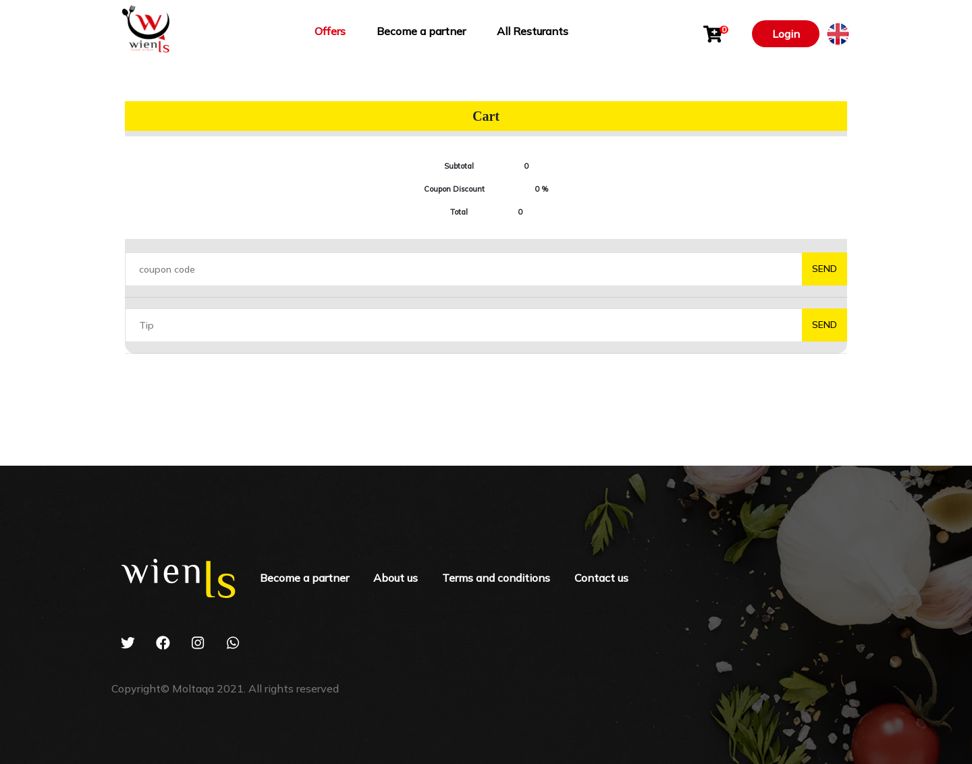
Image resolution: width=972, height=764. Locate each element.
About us (395, 577)
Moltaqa (193, 688)
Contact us (601, 577)
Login (786, 33)
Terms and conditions (496, 577)
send (824, 269)
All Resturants (532, 31)
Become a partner (421, 31)
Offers (330, 31)
